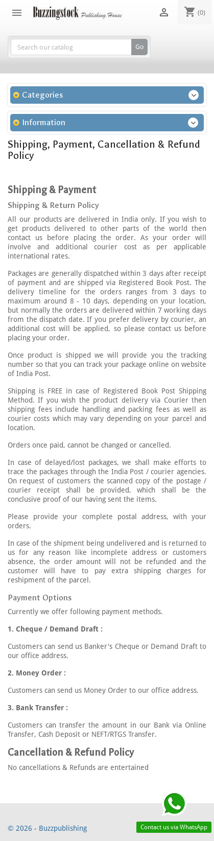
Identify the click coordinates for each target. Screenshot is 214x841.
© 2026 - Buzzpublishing (47, 828)
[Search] (79, 47)
